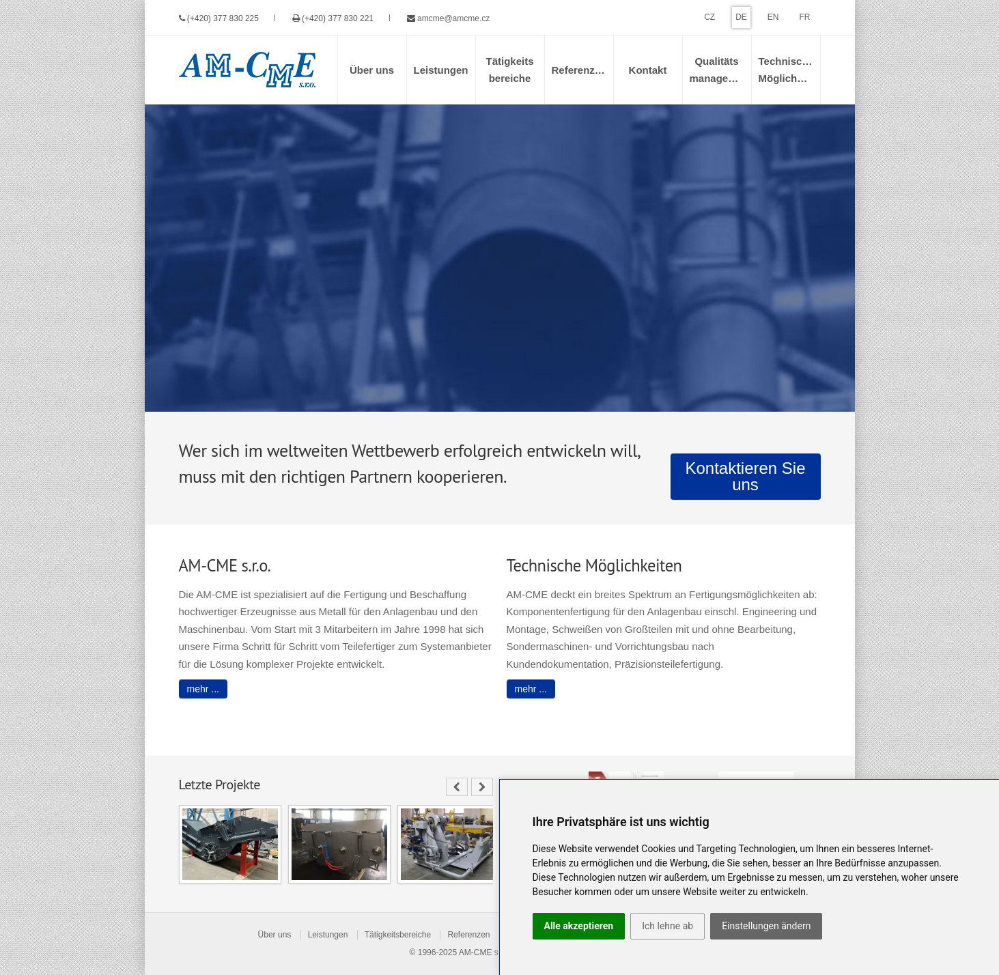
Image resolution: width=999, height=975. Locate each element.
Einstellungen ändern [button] (766, 925)
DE (741, 17)
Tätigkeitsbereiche (398, 934)
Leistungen (328, 934)
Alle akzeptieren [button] (579, 925)
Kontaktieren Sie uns (745, 476)
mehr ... (203, 688)
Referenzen (468, 934)
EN (773, 17)
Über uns (275, 934)
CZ (709, 17)
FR (805, 17)
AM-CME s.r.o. (485, 952)
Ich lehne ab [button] (667, 925)
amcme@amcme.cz (453, 18)
